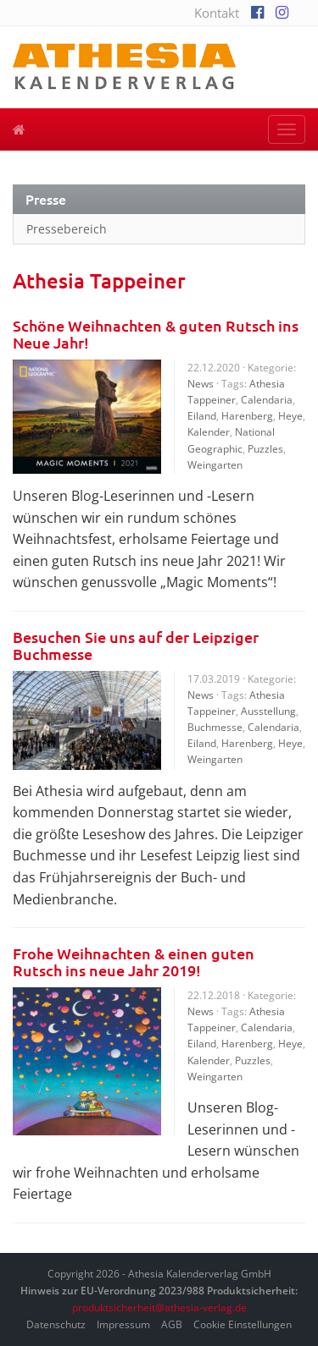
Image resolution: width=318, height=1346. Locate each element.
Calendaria (267, 400)
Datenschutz (56, 1324)
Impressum (123, 1324)
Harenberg (247, 416)
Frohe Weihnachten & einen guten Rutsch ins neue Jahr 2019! (133, 961)
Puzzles (265, 449)
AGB (171, 1324)
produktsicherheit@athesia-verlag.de (159, 1307)
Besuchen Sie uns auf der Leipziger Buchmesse (136, 645)
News (200, 383)
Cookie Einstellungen (242, 1324)
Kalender (208, 432)
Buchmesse (215, 727)
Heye (290, 416)
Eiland (201, 416)
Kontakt (216, 12)
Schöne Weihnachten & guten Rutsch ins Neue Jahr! (155, 334)
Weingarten (215, 465)
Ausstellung (268, 711)
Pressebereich (66, 229)
